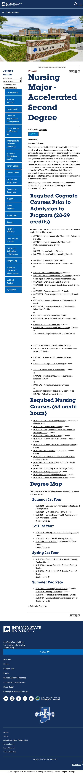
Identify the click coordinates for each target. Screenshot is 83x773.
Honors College (13, 166)
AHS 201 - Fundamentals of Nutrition (48, 345)
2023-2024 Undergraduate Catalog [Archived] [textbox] (52, 67)
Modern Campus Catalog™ (64, 771)
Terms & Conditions (9, 752)
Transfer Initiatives (10, 230)
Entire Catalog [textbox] (7, 78)
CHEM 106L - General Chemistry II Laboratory (51, 327)
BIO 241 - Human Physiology (45, 260)
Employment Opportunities (14, 682)
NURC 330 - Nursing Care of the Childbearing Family (54, 444)
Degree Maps (12, 215)
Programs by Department (12, 190)
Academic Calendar (11, 100)
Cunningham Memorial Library (15, 691)
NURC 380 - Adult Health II (44, 462)
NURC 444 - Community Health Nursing (49, 468)
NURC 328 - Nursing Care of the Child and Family (53, 438)
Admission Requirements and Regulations (13, 118)
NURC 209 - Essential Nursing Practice (49, 420)
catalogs (13, 771)
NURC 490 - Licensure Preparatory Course (50, 477)
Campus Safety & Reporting (14, 677)
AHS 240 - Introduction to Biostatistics (49, 369)
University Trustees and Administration (12, 270)
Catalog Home (12, 92)
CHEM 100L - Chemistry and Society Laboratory (52, 285)
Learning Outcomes (36, 143)
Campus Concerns (9, 744)
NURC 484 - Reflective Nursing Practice (49, 474)
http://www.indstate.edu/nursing (45, 161)
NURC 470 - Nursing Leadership (46, 471)
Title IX (5, 736)
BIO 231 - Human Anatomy (44, 251)
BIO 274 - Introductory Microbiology (47, 272)
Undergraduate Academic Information (13, 143)
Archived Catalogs (10, 281)
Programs (10, 198)
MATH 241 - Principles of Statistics (47, 385)
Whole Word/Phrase (10, 84)
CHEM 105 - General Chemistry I (46, 315)
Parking (6, 664)
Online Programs (10, 207)
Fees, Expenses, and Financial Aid (13, 131)
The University (12, 109)
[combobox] (59, 67)
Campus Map (12, 260)
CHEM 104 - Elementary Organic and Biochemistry (53, 300)
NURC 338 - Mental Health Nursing (47, 435)
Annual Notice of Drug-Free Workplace (15, 740)
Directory (7, 659)
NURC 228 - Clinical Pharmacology (47, 426)
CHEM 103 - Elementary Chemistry (47, 291)
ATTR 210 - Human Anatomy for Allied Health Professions (56, 236)
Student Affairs (13, 172)
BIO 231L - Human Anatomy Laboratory (49, 254)
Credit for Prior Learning (12, 240)
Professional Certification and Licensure (12, 251)
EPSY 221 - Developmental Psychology (49, 363)
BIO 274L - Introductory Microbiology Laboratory (52, 275)
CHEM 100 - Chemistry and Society (47, 282)
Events (6, 673)
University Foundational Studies (12, 156)
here (44, 188)
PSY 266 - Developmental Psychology (48, 357)
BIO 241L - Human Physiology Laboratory (50, 263)
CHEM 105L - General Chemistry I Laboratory (51, 318)
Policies (5, 732)
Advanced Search (10, 87)
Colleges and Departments (12, 180)
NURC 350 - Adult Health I (44, 450)
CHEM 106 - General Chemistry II (46, 324)
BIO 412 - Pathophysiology (44, 394)
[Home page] (3, 12)
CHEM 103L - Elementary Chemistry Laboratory (52, 294)
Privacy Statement (9, 748)
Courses (10, 222)
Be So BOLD (8, 687)
